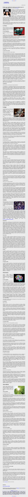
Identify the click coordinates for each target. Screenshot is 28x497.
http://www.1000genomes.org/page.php (8, 219)
